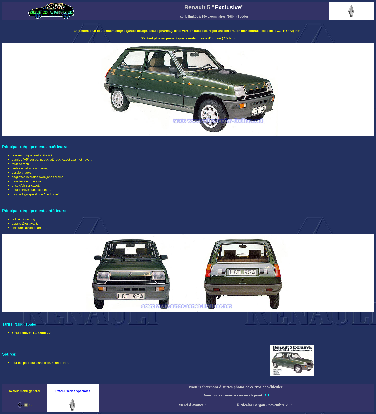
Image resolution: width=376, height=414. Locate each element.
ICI (266, 395)
